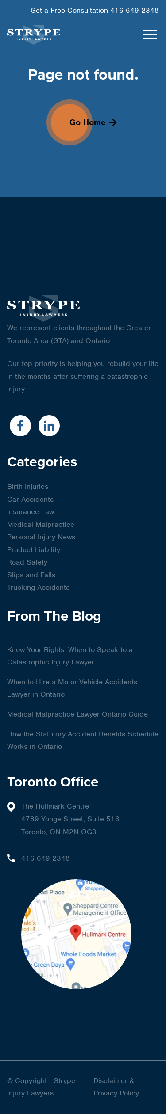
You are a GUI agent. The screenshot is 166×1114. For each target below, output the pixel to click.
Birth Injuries (27, 486)
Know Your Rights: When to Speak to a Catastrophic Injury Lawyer (70, 656)
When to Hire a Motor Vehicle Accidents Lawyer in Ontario (72, 688)
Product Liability (33, 549)
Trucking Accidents (38, 587)
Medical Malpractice (40, 524)
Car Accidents (30, 499)
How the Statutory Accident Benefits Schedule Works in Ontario (82, 740)
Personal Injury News (41, 537)
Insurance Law (30, 511)
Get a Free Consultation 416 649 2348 (95, 10)
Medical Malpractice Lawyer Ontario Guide (77, 714)
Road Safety (27, 562)
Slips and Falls (31, 575)
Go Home (92, 122)
